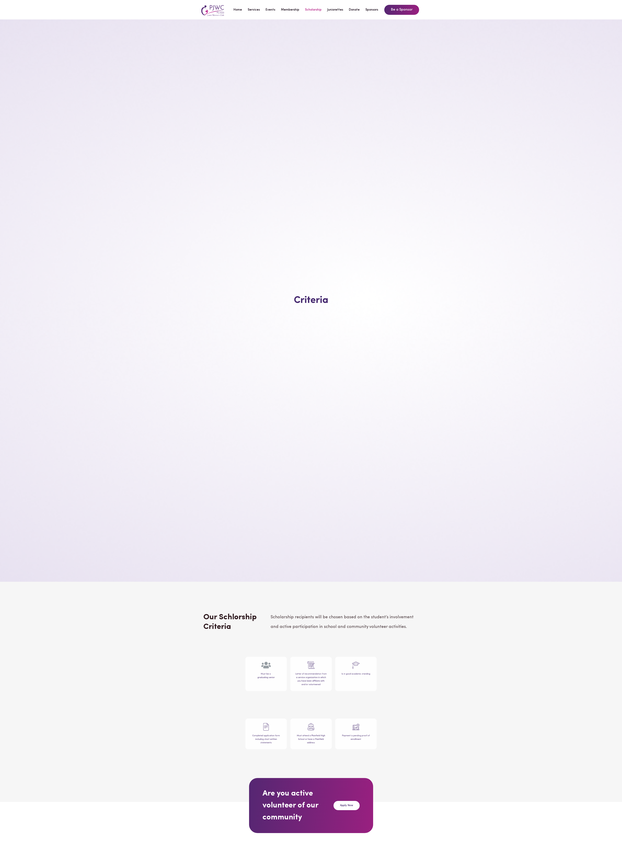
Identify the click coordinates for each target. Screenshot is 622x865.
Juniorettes (335, 9)
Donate (354, 9)
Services (254, 9)
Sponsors (371, 9)
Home (237, 9)
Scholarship (313, 9)
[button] (401, 10)
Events (270, 9)
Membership (290, 9)
